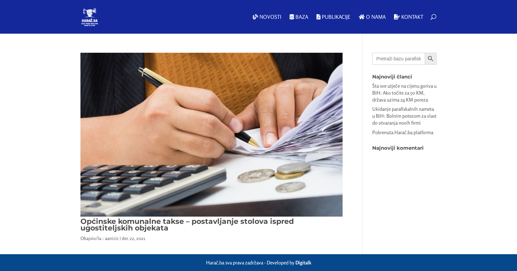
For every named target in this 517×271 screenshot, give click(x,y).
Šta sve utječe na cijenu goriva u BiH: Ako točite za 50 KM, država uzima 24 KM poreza (404, 93)
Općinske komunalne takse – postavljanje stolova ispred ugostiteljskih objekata (187, 224)
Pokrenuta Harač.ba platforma (402, 132)
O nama (372, 17)
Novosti (267, 17)
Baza (298, 17)
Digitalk (303, 262)
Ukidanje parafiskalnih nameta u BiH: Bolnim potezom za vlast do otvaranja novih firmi (404, 116)
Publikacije (333, 17)
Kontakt (408, 17)
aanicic (112, 238)
